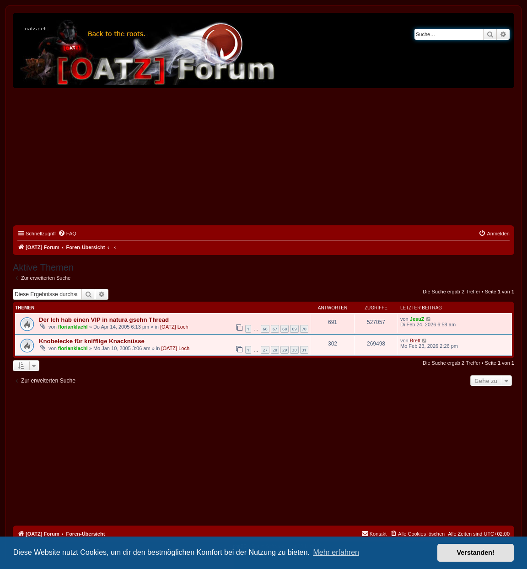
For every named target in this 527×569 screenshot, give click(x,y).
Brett (415, 340)
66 (265, 329)
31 (304, 350)
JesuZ (417, 319)
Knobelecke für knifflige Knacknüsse (92, 341)
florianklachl (73, 327)
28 (275, 350)
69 (294, 329)
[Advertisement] (263, 157)
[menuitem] (67, 233)
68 (284, 329)
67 (275, 329)
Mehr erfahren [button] (336, 552)
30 (294, 350)
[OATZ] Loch (174, 327)
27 (265, 350)
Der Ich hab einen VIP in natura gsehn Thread (104, 319)
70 (304, 329)
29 (284, 350)
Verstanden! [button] (476, 552)
